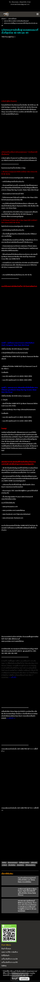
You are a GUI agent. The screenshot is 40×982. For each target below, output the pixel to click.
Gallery (3, 966)
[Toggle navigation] (37, 14)
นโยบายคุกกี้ (29, 975)
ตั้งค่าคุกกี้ (14, 979)
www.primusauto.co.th (10, 506)
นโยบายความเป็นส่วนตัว (16, 975)
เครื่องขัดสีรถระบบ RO (9, 962)
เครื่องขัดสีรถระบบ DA (9, 959)
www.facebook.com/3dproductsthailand (16, 514)
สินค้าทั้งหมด (6, 949)
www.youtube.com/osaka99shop (14, 510)
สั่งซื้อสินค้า (5, 955)
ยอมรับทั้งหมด (24, 979)
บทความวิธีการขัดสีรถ (9, 952)
